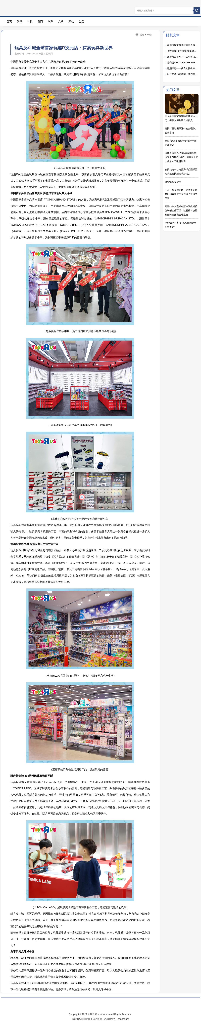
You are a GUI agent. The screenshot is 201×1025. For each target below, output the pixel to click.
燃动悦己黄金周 (173, 181)
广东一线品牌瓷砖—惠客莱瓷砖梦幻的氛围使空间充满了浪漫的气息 (181, 194)
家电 (71, 21)
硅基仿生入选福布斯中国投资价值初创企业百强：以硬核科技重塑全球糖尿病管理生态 (181, 210)
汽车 (50, 21)
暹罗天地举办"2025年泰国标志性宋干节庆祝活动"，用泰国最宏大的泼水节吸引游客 (181, 157)
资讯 (19, 21)
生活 (81, 21)
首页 (9, 21)
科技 (30, 21)
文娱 (60, 21)
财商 (40, 21)
